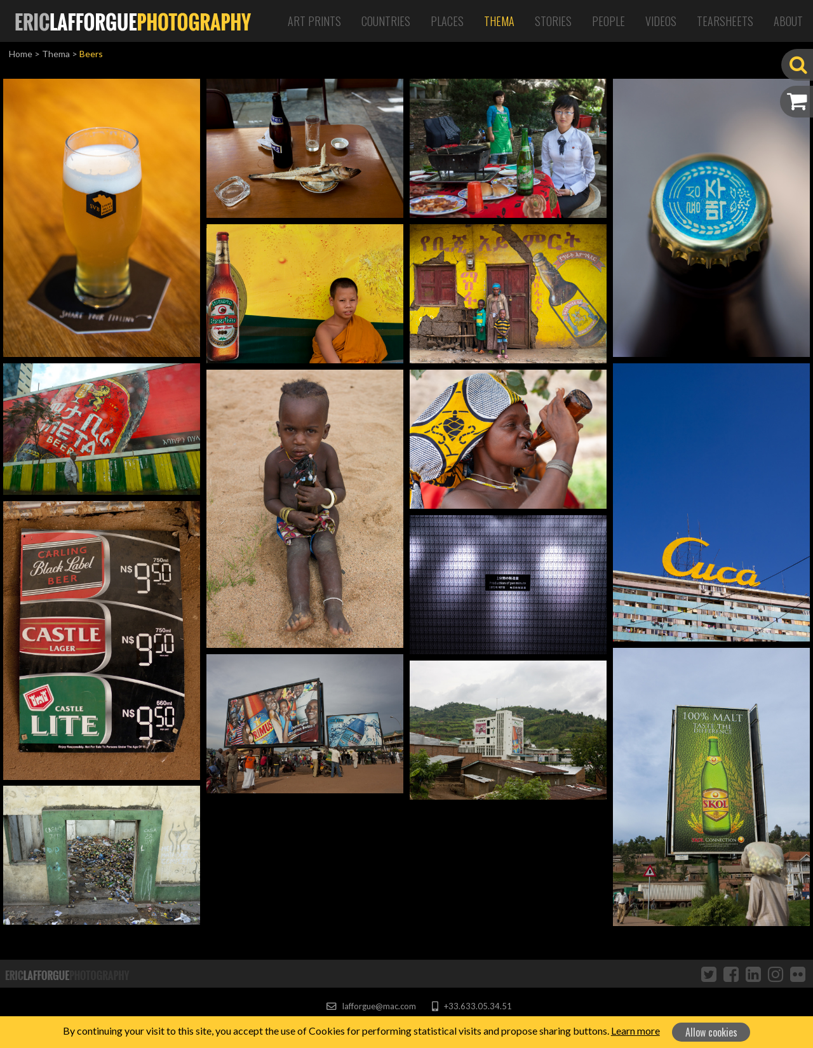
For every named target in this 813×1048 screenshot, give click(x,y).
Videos (660, 21)
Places (447, 21)
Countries (385, 21)
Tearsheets (725, 21)
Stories (553, 21)
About (788, 21)
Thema (499, 21)
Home (20, 53)
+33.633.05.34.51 (471, 1006)
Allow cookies (711, 1032)
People (608, 21)
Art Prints (314, 21)
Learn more (635, 1030)
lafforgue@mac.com (370, 1006)
